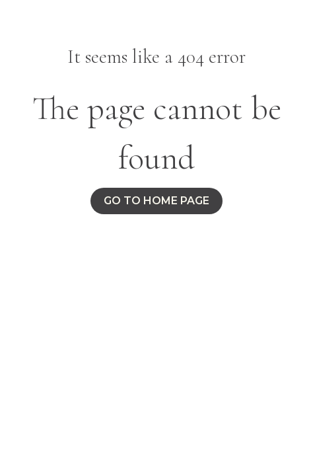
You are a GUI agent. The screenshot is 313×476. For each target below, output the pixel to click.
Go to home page (156, 200)
